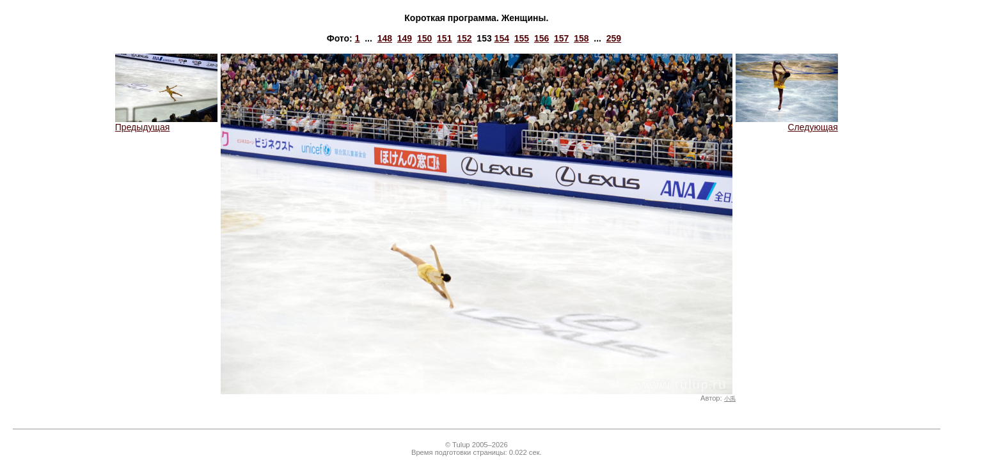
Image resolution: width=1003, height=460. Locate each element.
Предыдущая (166, 123)
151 (444, 38)
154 (501, 38)
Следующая (787, 123)
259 (613, 38)
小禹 (730, 398)
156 (541, 38)
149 (404, 38)
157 (561, 38)
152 (464, 38)
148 (384, 38)
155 (521, 38)
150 (424, 38)
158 (581, 38)
